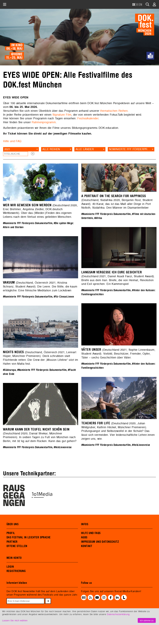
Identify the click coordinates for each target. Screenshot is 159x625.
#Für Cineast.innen (64, 296)
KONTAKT (86, 546)
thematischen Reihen (114, 111)
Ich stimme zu (147, 620)
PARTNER (12, 541)
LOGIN (10, 566)
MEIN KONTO (14, 557)
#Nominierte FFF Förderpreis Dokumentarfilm (27, 223)
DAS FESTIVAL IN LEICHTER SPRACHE (28, 537)
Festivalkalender (87, 118)
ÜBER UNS (12, 524)
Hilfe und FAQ (12, 141)
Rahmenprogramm (44, 122)
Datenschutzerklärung (118, 614)
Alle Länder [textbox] (85, 149)
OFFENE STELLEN (17, 546)
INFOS (84, 524)
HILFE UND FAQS (90, 533)
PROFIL (11, 533)
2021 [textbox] (7, 149)
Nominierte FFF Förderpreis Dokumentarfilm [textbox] (131, 149)
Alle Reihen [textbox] (51, 149)
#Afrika (98, 218)
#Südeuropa (9, 370)
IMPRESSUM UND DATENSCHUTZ (100, 541)
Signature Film (61, 115)
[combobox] (21, 149)
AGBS (84, 537)
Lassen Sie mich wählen (14, 620)
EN (140, 5)
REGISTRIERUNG (16, 571)
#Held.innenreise (141, 445)
